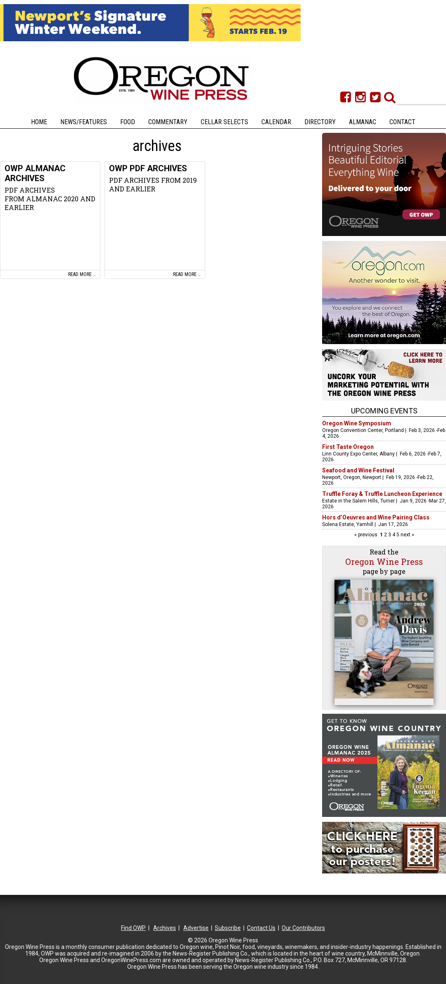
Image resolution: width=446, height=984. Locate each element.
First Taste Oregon (348, 447)
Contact (402, 122)
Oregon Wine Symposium (356, 423)
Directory (320, 122)
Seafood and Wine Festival (358, 470)
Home (39, 122)
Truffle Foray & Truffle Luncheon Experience (382, 494)
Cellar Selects (224, 122)
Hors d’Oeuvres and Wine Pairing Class (375, 517)
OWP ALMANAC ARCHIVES (35, 173)
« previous (366, 535)
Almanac (362, 122)
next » (406, 535)
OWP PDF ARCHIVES (148, 168)
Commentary (167, 122)
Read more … (82, 274)
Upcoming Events (384, 410)
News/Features (83, 122)
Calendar (276, 122)
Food (127, 122)
